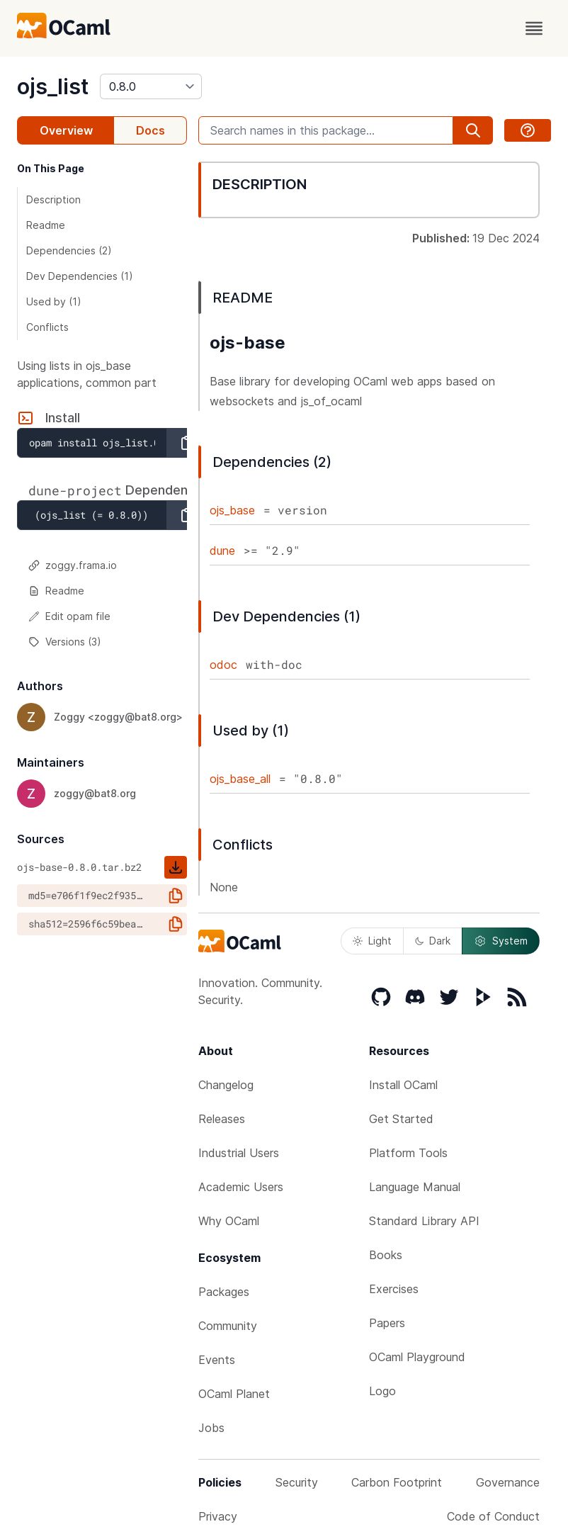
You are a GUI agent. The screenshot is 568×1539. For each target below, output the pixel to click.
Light (372, 941)
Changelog (226, 1085)
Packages (223, 1292)
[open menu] (534, 28)
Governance (508, 1482)
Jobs (211, 1428)
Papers (387, 1323)
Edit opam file (69, 616)
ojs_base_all (240, 779)
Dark (432, 941)
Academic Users (240, 1187)
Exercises (394, 1289)
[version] (151, 86)
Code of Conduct (493, 1516)
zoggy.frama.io (72, 565)
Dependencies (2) (69, 250)
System (501, 941)
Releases (221, 1119)
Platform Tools (408, 1153)
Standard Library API (424, 1221)
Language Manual (414, 1187)
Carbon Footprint (396, 1482)
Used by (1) (53, 301)
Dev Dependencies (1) (79, 276)
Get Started (401, 1119)
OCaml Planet (234, 1394)
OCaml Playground (417, 1357)
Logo (382, 1391)
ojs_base (232, 510)
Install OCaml (403, 1085)
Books (385, 1255)
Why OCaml (228, 1221)
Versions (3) (64, 642)
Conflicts (47, 327)
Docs (150, 130)
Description (53, 199)
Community (227, 1326)
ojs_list (53, 86)
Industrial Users (238, 1153)
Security (297, 1482)
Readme (45, 225)
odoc (223, 665)
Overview (66, 130)
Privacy (217, 1516)
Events (216, 1360)
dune (222, 550)
